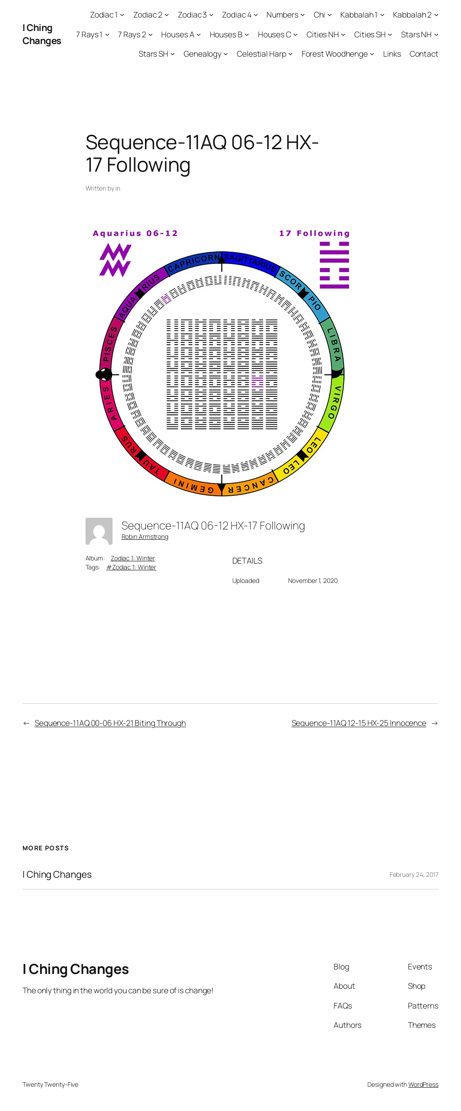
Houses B (226, 34)
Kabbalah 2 (412, 14)
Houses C (274, 34)
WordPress (423, 1084)
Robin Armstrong (145, 536)
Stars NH (416, 34)
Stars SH (153, 53)
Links (392, 53)
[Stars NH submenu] (436, 33)
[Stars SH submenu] (172, 53)
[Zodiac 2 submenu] (166, 14)
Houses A (177, 34)
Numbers (282, 14)
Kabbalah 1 (359, 14)
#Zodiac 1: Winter (131, 567)
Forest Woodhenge (335, 53)
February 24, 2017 (414, 874)
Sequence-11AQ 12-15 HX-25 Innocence (359, 722)
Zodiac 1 (104, 14)
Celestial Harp (261, 53)
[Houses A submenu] (198, 33)
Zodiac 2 (148, 14)
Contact (424, 53)
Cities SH (370, 34)
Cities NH (323, 34)
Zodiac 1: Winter (133, 558)
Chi (319, 14)
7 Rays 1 (89, 34)
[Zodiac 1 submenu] (122, 14)
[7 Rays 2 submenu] (150, 33)
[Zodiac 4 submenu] (255, 14)
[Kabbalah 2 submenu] (436, 14)
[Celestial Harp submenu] (290, 53)
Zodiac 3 (192, 14)
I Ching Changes (42, 34)
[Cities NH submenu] (343, 33)
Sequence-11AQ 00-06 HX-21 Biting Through (110, 722)
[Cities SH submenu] (390, 33)
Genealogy (202, 53)
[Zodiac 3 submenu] (211, 14)
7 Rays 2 (132, 34)
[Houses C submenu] (295, 33)
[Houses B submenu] (246, 33)
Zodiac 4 (236, 14)
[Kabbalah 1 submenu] (382, 14)
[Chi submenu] (329, 14)
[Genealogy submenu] (225, 53)
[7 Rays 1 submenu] (107, 33)
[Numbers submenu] (302, 14)
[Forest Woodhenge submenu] (372, 53)
